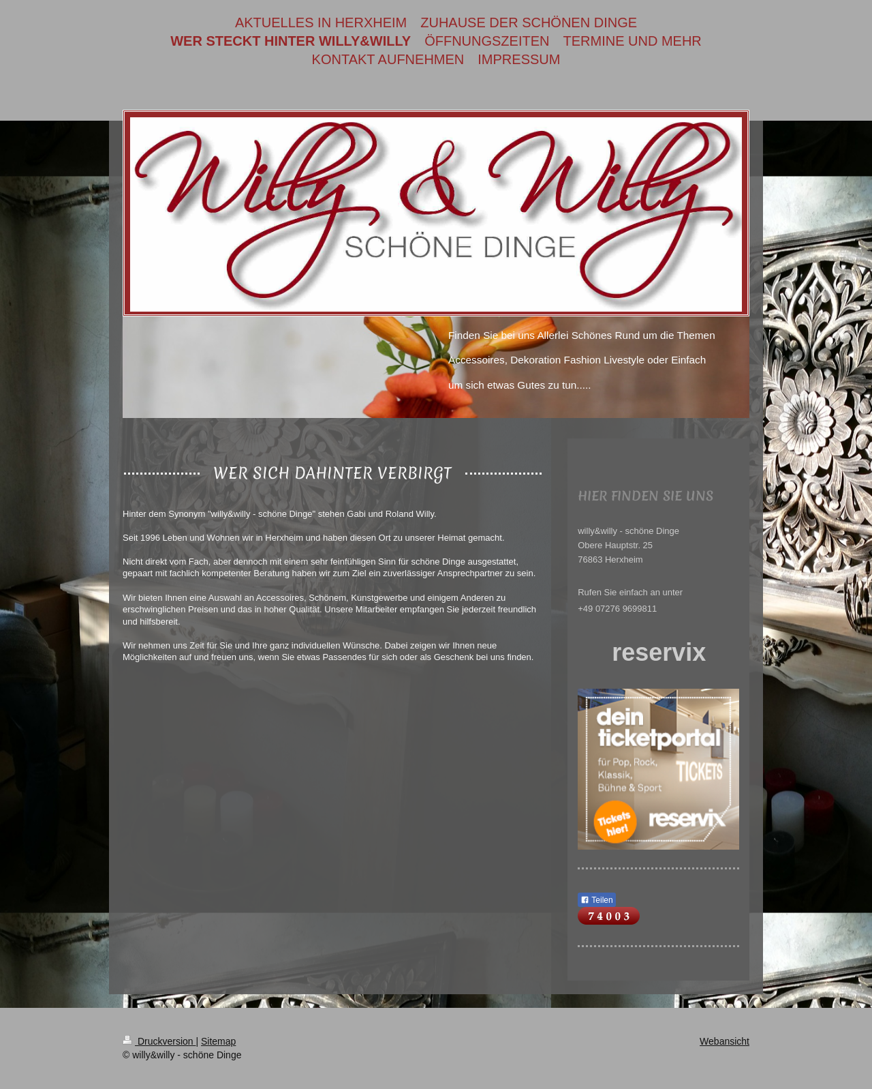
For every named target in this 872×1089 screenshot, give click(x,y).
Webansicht (724, 1041)
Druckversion (159, 1041)
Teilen (596, 900)
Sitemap (218, 1041)
